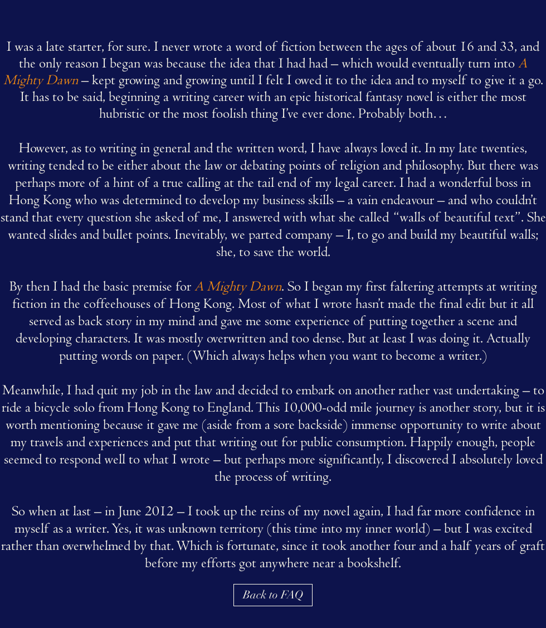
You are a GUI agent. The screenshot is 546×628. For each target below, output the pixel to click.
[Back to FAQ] (273, 595)
